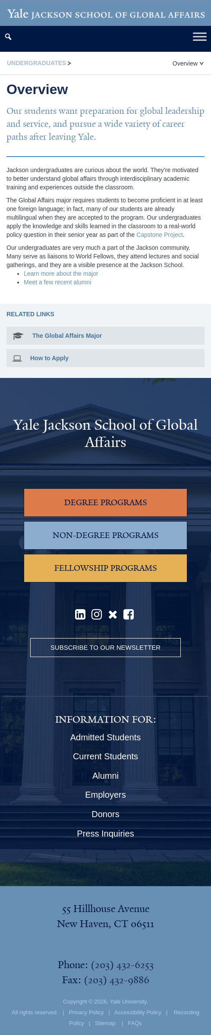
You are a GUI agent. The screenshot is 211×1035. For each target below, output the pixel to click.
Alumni (105, 775)
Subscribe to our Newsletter (105, 647)
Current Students (105, 756)
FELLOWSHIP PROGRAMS (105, 568)
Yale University (128, 1001)
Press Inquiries (105, 833)
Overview (188, 63)
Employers (105, 794)
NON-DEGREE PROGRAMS (106, 535)
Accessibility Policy (137, 1012)
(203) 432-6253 (122, 964)
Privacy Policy (86, 1012)
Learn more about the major (61, 273)
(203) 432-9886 (116, 979)
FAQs (135, 1023)
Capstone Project (159, 234)
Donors (105, 814)
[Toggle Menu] (200, 37)
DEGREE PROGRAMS (105, 502)
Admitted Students (105, 737)
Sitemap (105, 1023)
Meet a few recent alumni (57, 282)
